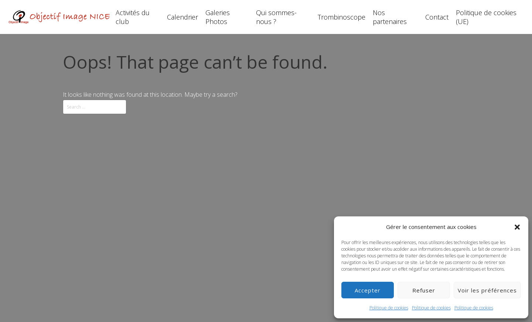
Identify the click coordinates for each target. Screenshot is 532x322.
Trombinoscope (341, 17)
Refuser (423, 290)
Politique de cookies (388, 308)
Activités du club (133, 17)
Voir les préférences (487, 290)
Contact (437, 17)
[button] (517, 227)
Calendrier (182, 17)
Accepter (368, 290)
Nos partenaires (390, 17)
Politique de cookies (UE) (486, 17)
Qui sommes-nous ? (276, 17)
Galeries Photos (217, 17)
